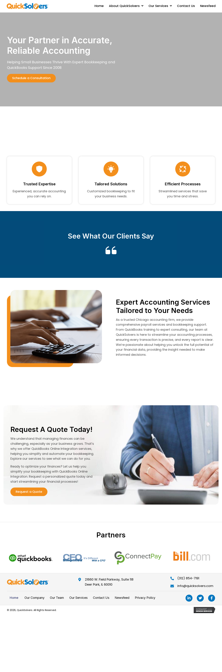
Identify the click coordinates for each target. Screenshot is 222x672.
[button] (31, 78)
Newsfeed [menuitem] (122, 599)
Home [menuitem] (14, 599)
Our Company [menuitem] (34, 599)
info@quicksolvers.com (195, 587)
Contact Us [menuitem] (101, 599)
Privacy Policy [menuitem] (145, 599)
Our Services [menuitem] (78, 599)
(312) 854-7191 (188, 579)
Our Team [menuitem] (57, 599)
